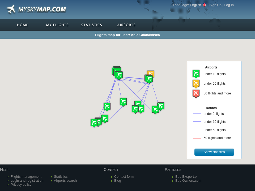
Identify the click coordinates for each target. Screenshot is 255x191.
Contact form (124, 177)
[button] (149, 79)
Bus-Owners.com (188, 181)
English (198, 5)
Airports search (65, 181)
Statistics (60, 177)
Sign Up (215, 5)
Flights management (26, 177)
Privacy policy (21, 184)
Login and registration (27, 181)
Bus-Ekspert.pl (186, 177)
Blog (117, 181)
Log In (229, 5)
